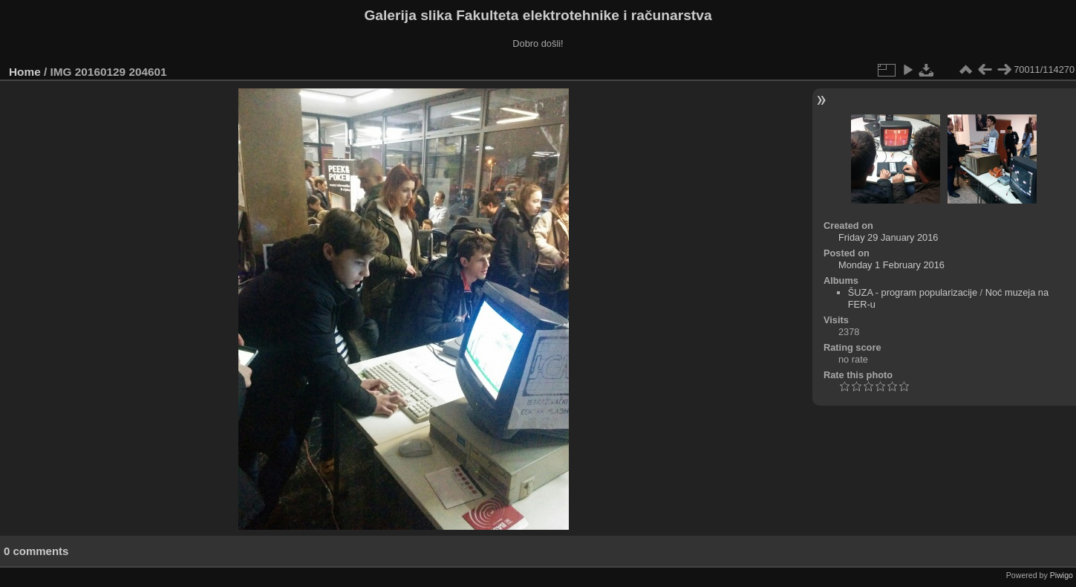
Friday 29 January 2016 (888, 237)
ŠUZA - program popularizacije (912, 292)
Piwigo (1061, 575)
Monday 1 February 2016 (891, 264)
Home (25, 71)
